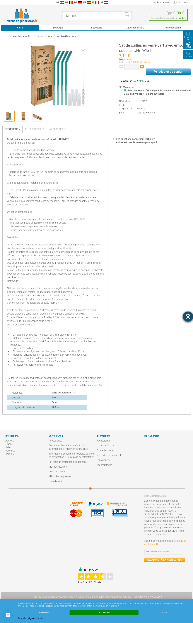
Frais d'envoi (55, 481)
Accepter (104, 612)
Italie (7, 447)
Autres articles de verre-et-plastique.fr (135, 142)
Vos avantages (104, 464)
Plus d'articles (34, 129)
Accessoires (57, 129)
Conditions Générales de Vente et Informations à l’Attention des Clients (68, 447)
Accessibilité (55, 440)
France (9, 444)
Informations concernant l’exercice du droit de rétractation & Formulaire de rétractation (71, 455)
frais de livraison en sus (139, 62)
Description (12, 129)
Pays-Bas (10, 450)
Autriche (9, 440)
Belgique (10, 454)
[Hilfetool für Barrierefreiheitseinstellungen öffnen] (188, 316)
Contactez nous (57, 471)
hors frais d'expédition (90, 596)
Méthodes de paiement (61, 476)
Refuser (44, 612)
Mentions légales (58, 466)
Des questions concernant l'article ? (134, 139)
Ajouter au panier (168, 71)
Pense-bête (161, 2)
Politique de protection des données (68, 461)
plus (164, 612)
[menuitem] (7, 2)
